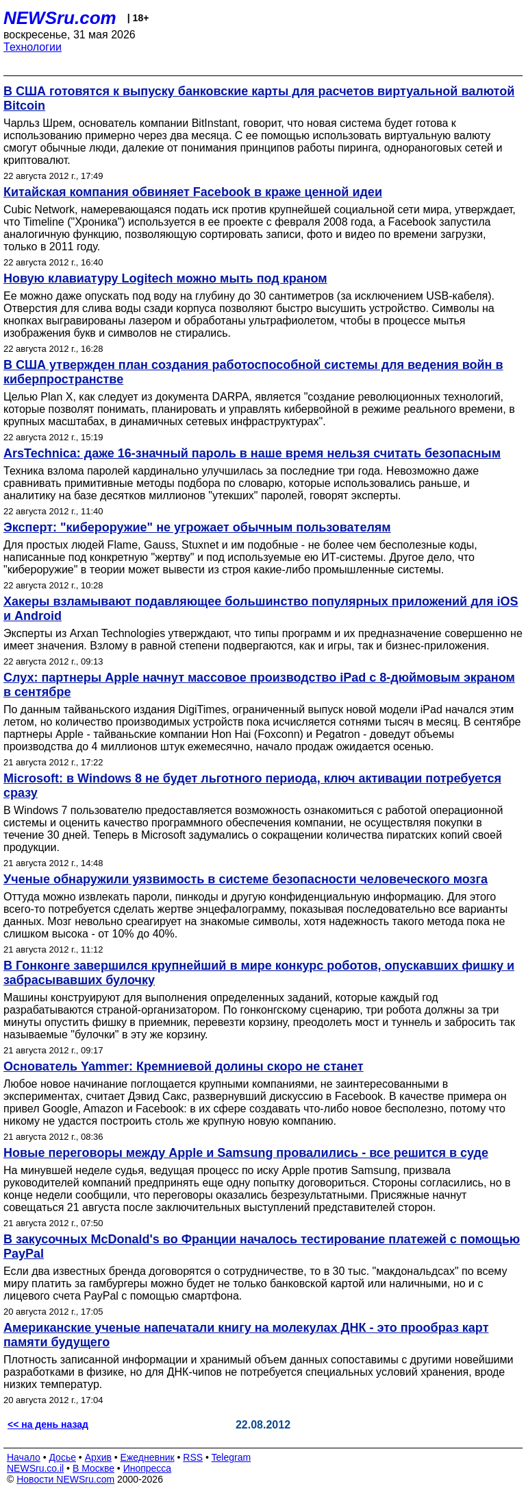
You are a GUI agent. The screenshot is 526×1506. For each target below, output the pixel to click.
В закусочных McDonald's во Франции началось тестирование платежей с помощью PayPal (261, 1246)
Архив (98, 1457)
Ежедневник (148, 1457)
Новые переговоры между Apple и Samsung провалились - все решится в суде (245, 1153)
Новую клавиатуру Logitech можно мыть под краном (165, 278)
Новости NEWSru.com (65, 1479)
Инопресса (147, 1468)
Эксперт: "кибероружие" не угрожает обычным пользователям (197, 527)
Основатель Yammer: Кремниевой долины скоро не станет (183, 1066)
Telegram (231, 1457)
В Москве (93, 1468)
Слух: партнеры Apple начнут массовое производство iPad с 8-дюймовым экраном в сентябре (259, 685)
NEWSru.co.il (35, 1468)
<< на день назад (48, 1424)
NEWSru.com (59, 18)
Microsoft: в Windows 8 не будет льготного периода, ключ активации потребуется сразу (252, 786)
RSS (193, 1457)
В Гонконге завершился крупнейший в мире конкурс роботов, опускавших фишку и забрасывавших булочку (258, 973)
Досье (62, 1457)
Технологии (32, 47)
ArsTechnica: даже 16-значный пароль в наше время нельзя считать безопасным (252, 453)
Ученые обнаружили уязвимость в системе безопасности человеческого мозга (245, 879)
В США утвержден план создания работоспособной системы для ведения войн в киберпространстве (253, 372)
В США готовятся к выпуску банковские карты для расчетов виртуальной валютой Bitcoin (258, 98)
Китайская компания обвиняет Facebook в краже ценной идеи (192, 192)
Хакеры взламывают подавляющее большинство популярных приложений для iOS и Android (260, 609)
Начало (23, 1457)
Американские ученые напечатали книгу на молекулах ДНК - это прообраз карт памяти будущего (245, 1335)
